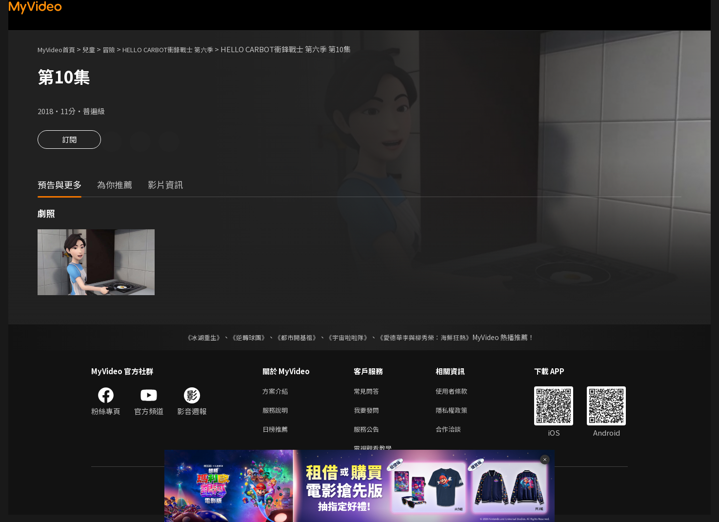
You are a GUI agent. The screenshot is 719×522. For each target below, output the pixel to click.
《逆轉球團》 (242, 338)
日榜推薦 (277, 434)
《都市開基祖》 (294, 338)
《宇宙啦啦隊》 (349, 338)
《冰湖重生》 (195, 338)
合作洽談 (456, 434)
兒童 (96, 49)
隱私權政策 (459, 413)
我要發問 (368, 413)
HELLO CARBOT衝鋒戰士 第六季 (186, 49)
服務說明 (277, 413)
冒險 (118, 49)
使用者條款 (459, 393)
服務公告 (368, 434)
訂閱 (69, 142)
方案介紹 (277, 393)
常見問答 (368, 393)
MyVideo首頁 (60, 49)
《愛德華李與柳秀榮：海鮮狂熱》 (430, 338)
